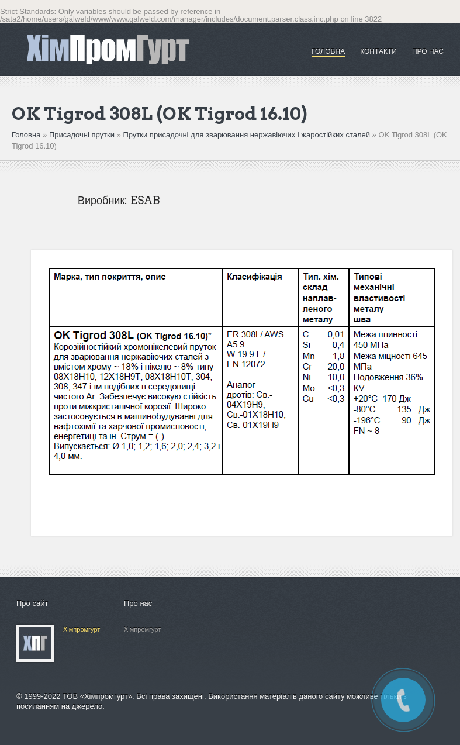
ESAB (145, 200)
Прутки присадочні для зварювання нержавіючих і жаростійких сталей (246, 134)
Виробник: (102, 200)
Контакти (378, 51)
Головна (328, 51)
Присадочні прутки (82, 134)
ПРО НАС (428, 51)
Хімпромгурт (81, 629)
